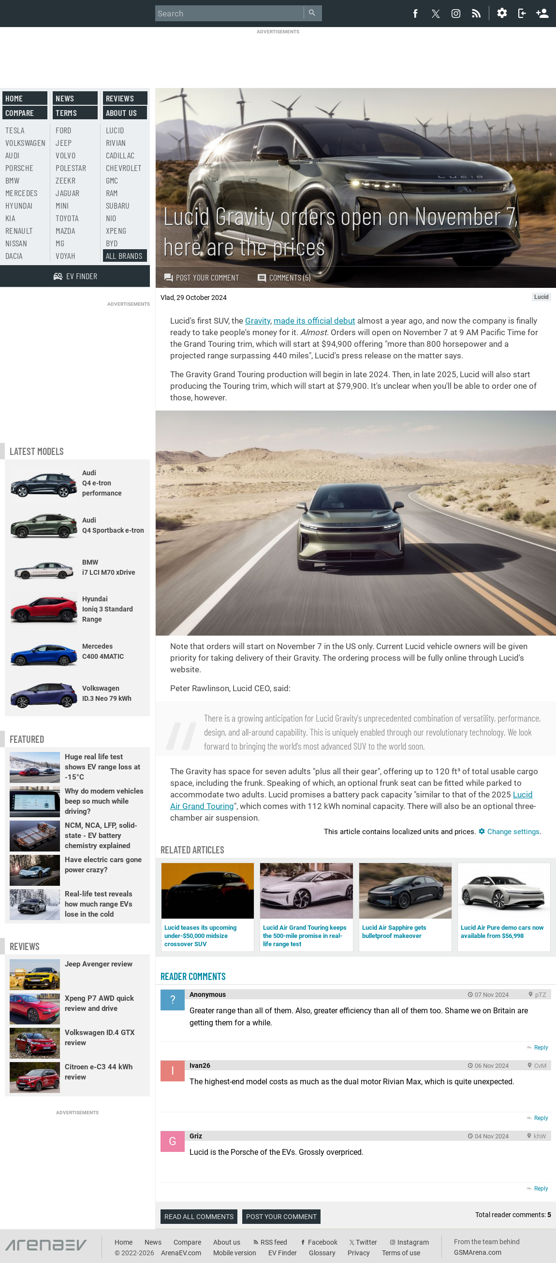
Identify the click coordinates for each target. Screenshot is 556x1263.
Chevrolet (124, 167)
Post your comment (201, 277)
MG (60, 243)
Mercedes (21, 192)
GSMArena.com (477, 1252)
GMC (112, 180)
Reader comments (193, 976)
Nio (111, 218)
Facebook (322, 1242)
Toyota (67, 218)
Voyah (65, 255)
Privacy (359, 1253)
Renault (19, 230)
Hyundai (18, 205)
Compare (19, 112)
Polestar (71, 167)
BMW (12, 180)
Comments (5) (283, 277)
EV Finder (282, 1253)
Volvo (65, 155)
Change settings (509, 831)
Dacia (14, 255)
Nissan (16, 243)
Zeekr (65, 180)
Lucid (115, 130)
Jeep (64, 142)
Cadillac (120, 155)
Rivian (116, 142)
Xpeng (116, 230)
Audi (12, 155)
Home (14, 98)
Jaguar (67, 192)
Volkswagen (25, 142)
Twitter (366, 1242)
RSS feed (274, 1242)
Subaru (118, 205)
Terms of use (401, 1253)
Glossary (322, 1253)
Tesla (15, 130)
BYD (112, 243)
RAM (112, 192)
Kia (10, 218)
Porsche (19, 167)
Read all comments (199, 1216)
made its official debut (314, 321)
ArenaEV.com (181, 1253)
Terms (66, 112)
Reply (541, 1047)
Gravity (257, 321)
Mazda (65, 230)
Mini (62, 205)
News (65, 98)
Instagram (413, 1242)
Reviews (120, 98)
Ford (63, 130)
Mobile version (234, 1253)
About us (121, 112)
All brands (124, 255)
